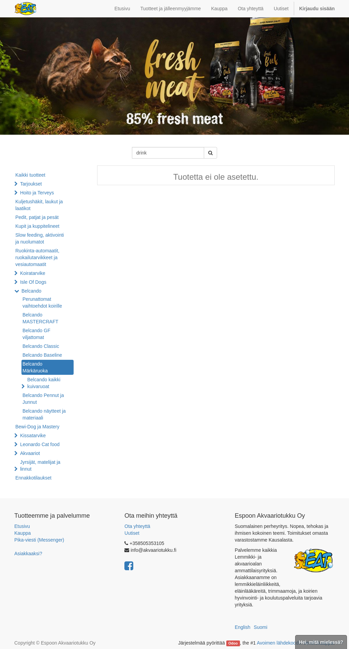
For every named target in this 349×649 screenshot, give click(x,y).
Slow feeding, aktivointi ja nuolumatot (39, 238)
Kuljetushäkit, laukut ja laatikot (39, 205)
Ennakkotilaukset (33, 478)
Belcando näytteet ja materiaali (44, 414)
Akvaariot (30, 453)
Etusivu (22, 526)
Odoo (233, 643)
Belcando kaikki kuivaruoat (43, 383)
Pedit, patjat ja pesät (37, 217)
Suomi (261, 627)
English (243, 627)
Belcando (31, 291)
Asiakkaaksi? (28, 553)
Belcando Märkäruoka (35, 367)
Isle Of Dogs (33, 282)
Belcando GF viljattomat (36, 334)
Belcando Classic (40, 346)
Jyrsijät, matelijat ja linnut (40, 465)
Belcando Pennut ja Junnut (43, 399)
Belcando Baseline (42, 355)
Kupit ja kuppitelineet (37, 226)
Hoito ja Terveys (37, 192)
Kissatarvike (33, 435)
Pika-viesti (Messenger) (39, 540)
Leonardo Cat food (40, 444)
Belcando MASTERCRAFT (40, 318)
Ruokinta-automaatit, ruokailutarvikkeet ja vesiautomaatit (37, 257)
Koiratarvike (32, 273)
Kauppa (22, 533)
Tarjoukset (31, 184)
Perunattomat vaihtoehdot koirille (42, 302)
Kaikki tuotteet (30, 175)
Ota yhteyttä (137, 526)
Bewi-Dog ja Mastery (37, 426)
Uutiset (131, 533)
